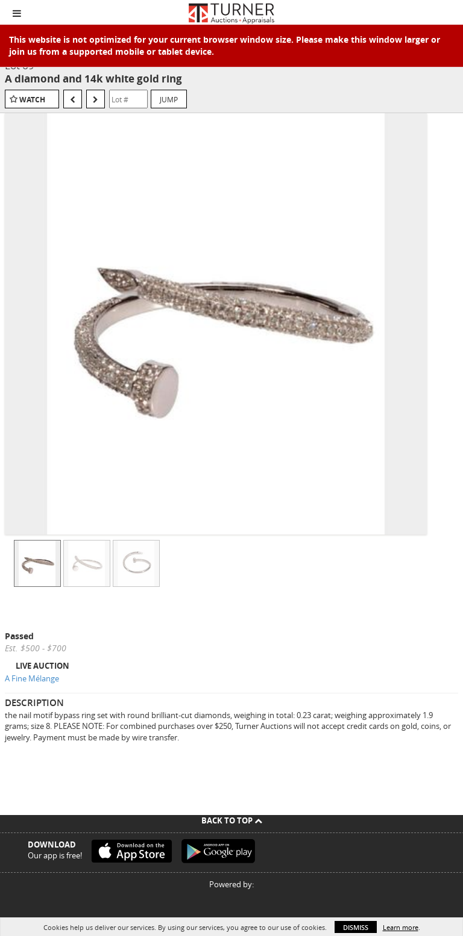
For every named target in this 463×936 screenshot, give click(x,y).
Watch (32, 100)
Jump (169, 99)
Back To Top (231, 820)
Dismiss (355, 927)
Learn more (400, 927)
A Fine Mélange (32, 678)
